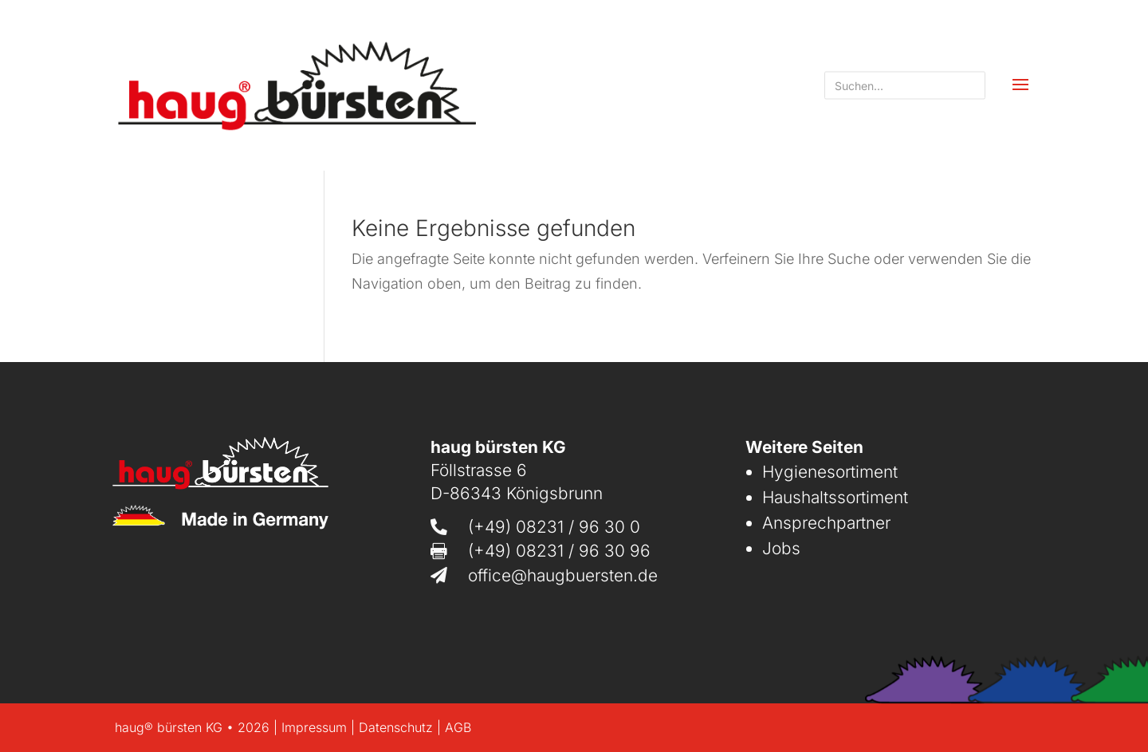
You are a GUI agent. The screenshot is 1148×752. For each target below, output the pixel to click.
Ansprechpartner (826, 523)
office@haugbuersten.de (563, 575)
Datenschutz (396, 727)
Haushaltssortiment (835, 497)
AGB (458, 727)
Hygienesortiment (830, 472)
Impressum (314, 727)
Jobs (781, 548)
